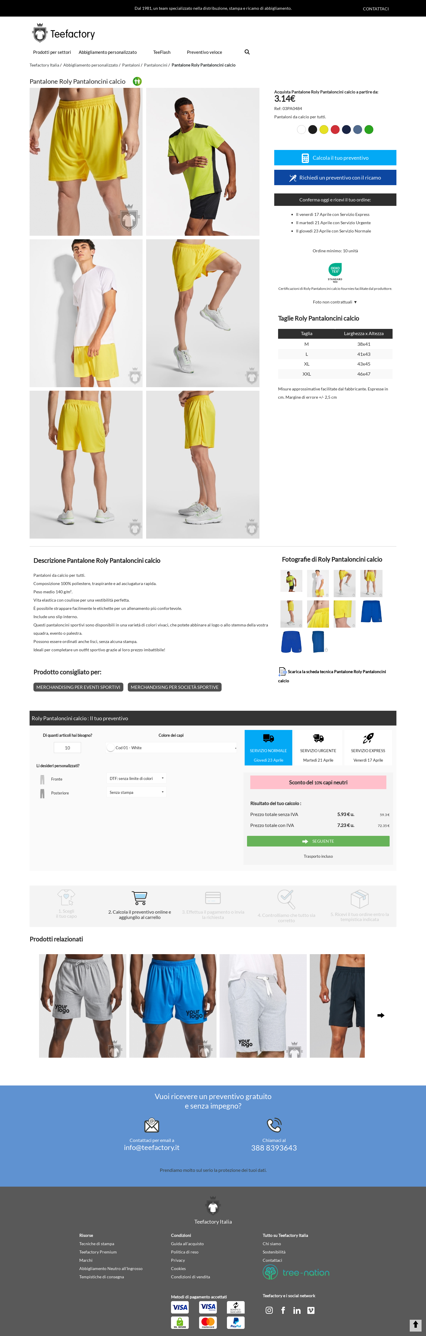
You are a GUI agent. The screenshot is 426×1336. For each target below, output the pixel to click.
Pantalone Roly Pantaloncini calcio (203, 64)
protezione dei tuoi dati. (242, 1170)
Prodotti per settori (52, 52)
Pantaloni (131, 64)
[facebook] (284, 1309)
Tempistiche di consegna (101, 1276)
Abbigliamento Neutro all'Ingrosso (111, 1268)
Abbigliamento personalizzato (108, 52)
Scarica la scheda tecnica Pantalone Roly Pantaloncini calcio (332, 675)
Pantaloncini (155, 64)
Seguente (318, 841)
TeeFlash (161, 52)
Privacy (178, 1260)
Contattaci (376, 8)
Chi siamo (272, 1243)
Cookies (178, 1268)
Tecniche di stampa (96, 1243)
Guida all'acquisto (187, 1243)
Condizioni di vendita (190, 1276)
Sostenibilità (274, 1251)
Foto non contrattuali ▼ (335, 301)
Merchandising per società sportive (175, 687)
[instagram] (270, 1309)
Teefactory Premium (98, 1251)
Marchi (86, 1260)
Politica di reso (185, 1251)
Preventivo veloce (204, 52)
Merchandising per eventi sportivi (78, 687)
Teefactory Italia (44, 64)
